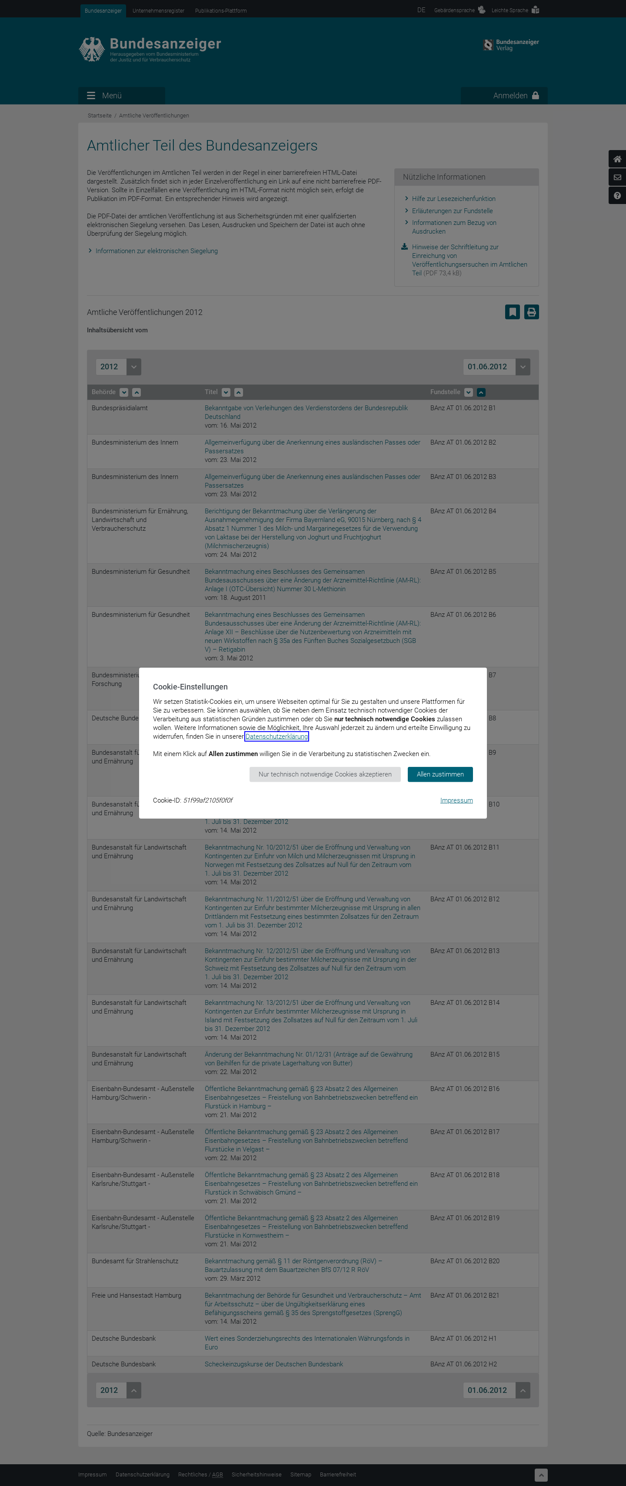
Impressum (456, 800)
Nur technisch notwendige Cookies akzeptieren (325, 774)
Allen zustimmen (440, 774)
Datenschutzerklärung (277, 736)
